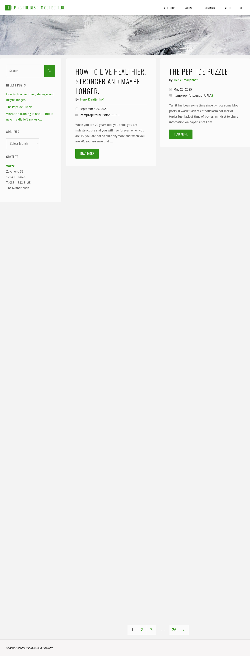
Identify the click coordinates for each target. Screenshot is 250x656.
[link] (241, 7)
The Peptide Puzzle (198, 71)
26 (174, 629)
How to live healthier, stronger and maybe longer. (110, 81)
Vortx (10, 166)
